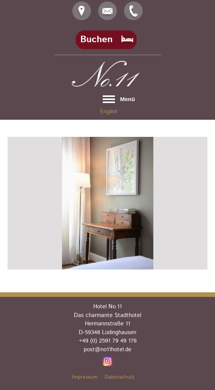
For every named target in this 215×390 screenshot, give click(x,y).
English (109, 112)
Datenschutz (120, 377)
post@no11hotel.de (107, 350)
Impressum (84, 377)
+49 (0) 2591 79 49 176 (108, 341)
